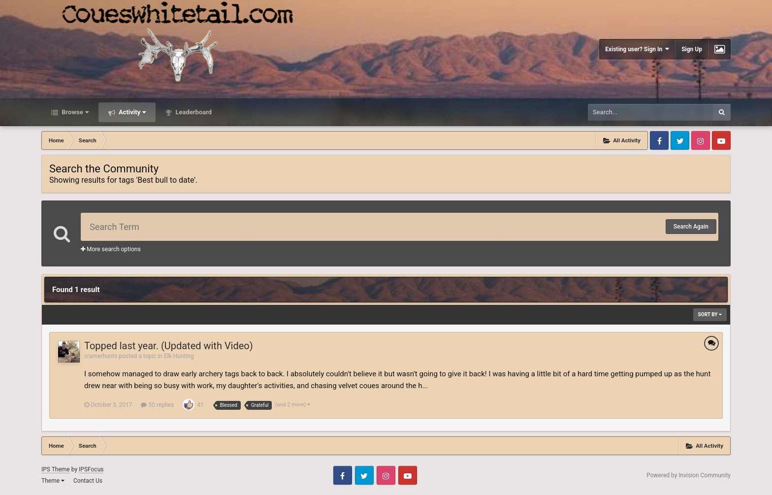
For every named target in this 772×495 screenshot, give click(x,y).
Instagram (700, 140)
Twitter (680, 140)
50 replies (157, 404)
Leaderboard (193, 112)
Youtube (721, 140)
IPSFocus (91, 469)
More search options (111, 249)
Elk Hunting (179, 356)
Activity (131, 112)
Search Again (691, 226)
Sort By (710, 314)
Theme (52, 480)
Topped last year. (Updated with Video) (168, 346)
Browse (74, 112)
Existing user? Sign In (637, 49)
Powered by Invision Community (688, 475)
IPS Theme (55, 469)
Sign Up (691, 49)
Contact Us (87, 480)
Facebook (659, 140)
